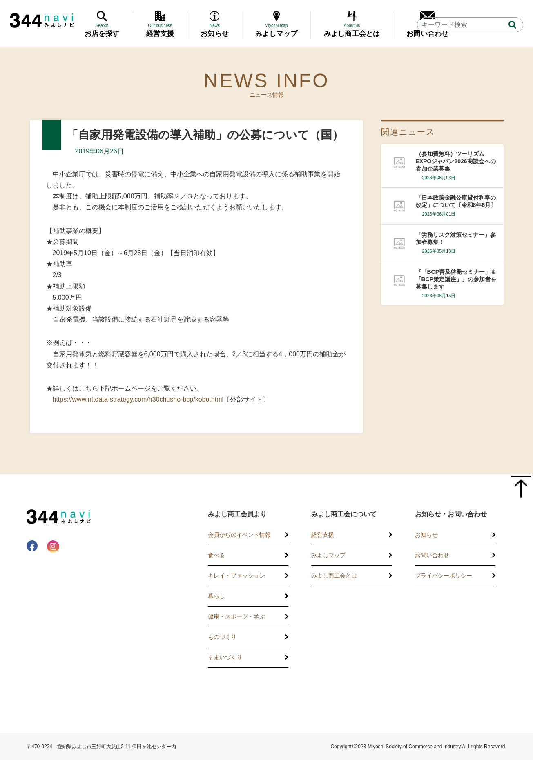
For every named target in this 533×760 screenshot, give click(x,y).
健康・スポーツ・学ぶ (236, 616)
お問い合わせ (432, 555)
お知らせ (426, 534)
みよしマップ (328, 555)
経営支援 (322, 534)
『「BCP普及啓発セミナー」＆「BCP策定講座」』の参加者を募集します (456, 279)
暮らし (216, 596)
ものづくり (222, 636)
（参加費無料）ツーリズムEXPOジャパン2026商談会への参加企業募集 (456, 161)
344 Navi (42, 20)
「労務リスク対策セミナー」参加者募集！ (456, 238)
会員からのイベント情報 (239, 534)
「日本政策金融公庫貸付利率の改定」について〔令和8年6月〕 (456, 201)
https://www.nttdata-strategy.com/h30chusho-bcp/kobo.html (138, 399)
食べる (216, 555)
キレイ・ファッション (236, 575)
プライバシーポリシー (443, 575)
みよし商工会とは (334, 575)
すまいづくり (225, 657)
